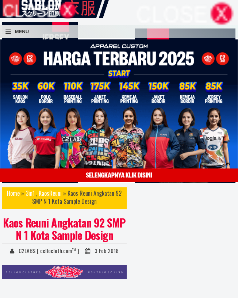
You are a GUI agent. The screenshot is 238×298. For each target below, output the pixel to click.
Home (13, 193)
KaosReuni (50, 193)
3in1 (30, 193)
